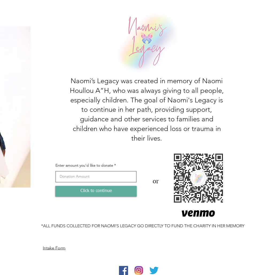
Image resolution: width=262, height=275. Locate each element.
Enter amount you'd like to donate (84, 165)
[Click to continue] (96, 191)
